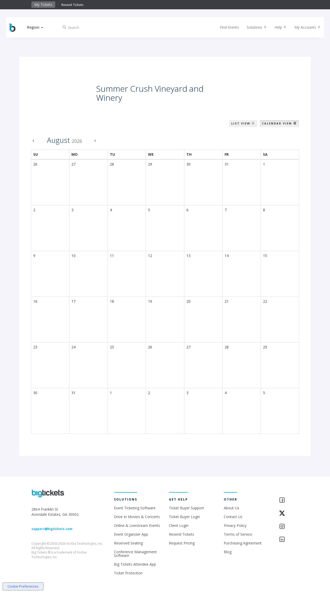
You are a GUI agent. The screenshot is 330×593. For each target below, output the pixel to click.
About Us (231, 507)
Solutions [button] (255, 27)
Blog (228, 551)
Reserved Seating (128, 543)
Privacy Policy (235, 525)
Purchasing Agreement (243, 543)
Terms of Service (238, 534)
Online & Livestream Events (137, 525)
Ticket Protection (128, 573)
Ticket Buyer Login (184, 516)
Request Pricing (182, 543)
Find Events (227, 27)
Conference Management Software (135, 553)
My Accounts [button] (306, 27)
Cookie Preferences (23, 586)
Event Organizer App (131, 534)
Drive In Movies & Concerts (137, 516)
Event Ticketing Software (134, 507)
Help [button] (279, 27)
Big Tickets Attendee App (135, 564)
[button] (37, 27)
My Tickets (43, 4)
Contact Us (233, 516)
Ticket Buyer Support (186, 507)
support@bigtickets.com (51, 529)
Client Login (178, 525)
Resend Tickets (72, 5)
